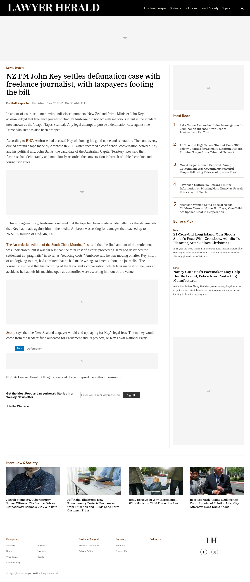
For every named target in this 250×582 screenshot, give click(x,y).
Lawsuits (41, 551)
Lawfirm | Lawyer (155, 8)
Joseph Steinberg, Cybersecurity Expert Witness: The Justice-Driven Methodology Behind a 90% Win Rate (31, 503)
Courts (40, 556)
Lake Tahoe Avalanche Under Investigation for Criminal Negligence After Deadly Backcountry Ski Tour (212, 128)
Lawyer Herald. (31, 573)
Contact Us (121, 551)
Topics (226, 8)
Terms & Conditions (89, 545)
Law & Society (209, 8)
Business (175, 8)
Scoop (11, 333)
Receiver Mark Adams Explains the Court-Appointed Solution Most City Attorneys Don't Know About (214, 503)
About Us (120, 545)
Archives (10, 545)
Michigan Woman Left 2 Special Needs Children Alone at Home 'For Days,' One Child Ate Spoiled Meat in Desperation (211, 208)
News (176, 230)
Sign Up (131, 395)
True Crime (12, 556)
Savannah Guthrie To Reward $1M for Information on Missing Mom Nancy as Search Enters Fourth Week (211, 188)
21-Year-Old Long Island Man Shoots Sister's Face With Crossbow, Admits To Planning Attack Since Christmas (206, 238)
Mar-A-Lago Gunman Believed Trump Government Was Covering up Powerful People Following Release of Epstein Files (208, 168)
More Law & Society (22, 462)
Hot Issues (190, 8)
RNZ (29, 141)
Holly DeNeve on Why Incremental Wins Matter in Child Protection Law (153, 501)
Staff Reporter (20, 103)
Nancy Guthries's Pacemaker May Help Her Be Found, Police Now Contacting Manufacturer (206, 276)
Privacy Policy (86, 551)
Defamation (34, 348)
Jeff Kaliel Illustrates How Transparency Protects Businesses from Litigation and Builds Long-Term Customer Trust (93, 505)
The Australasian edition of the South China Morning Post (48, 245)
